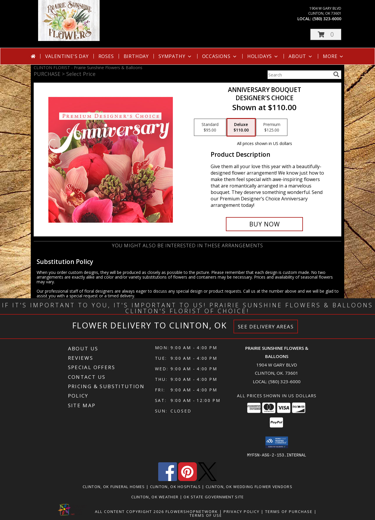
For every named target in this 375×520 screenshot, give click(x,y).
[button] (325, 34)
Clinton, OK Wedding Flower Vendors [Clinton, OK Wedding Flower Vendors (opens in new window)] (249, 486)
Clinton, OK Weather (155, 496)
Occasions (220, 56)
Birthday (136, 56)
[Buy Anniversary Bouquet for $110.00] (264, 224)
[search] (336, 74)
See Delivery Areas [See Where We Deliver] (266, 326)
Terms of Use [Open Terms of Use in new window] (206, 515)
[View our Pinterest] (187, 479)
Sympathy (175, 56)
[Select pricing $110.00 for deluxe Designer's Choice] (241, 127)
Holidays (263, 56)
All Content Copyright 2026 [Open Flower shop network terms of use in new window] (129, 511)
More (333, 56)
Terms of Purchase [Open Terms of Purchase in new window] (289, 511)
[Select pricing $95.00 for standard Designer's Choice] (210, 127)
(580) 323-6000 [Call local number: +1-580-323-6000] (326, 18)
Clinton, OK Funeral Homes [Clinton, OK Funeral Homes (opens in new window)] (114, 486)
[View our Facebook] (167, 479)
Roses (106, 56)
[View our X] (207, 479)
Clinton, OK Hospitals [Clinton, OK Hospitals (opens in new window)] (175, 486)
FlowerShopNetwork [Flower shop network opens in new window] (192, 511)
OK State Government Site (213, 496)
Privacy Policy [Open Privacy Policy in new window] (242, 511)
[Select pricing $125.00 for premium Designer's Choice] (271, 127)
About (301, 56)
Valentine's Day (67, 56)
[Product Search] (299, 75)
